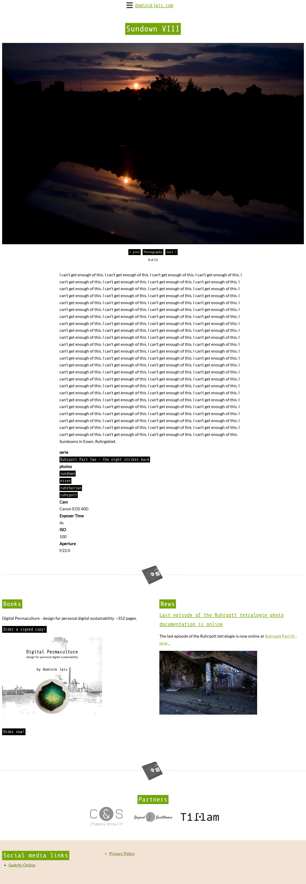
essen (65, 480)
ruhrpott (68, 495)
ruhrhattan (70, 488)
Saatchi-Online (21, 865)
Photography (153, 252)
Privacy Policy (122, 853)
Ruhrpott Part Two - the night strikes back (104, 459)
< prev (134, 252)
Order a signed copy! (24, 629)
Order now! (13, 731)
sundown (67, 473)
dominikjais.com (154, 5)
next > (171, 252)
